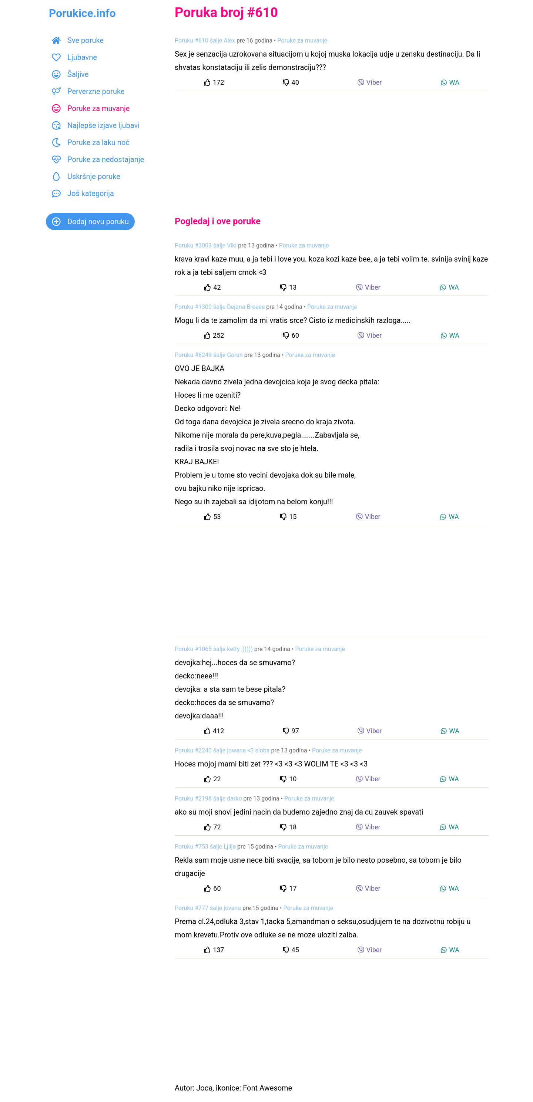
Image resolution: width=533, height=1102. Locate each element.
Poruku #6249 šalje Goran (209, 354)
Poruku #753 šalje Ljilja (205, 846)
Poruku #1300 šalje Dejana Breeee (220, 306)
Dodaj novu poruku (90, 221)
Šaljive (70, 74)
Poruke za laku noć (91, 142)
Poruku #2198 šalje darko (208, 798)
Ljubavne (74, 57)
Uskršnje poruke (86, 176)
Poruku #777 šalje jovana (208, 907)
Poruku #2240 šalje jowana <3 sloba (222, 750)
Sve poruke (78, 40)
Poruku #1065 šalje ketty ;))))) (214, 649)
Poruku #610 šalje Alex (205, 40)
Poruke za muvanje (91, 108)
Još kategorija (83, 193)
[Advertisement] (332, 147)
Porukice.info (82, 13)
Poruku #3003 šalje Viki (206, 245)
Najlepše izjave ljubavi (96, 125)
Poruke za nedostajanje (98, 159)
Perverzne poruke (88, 91)
